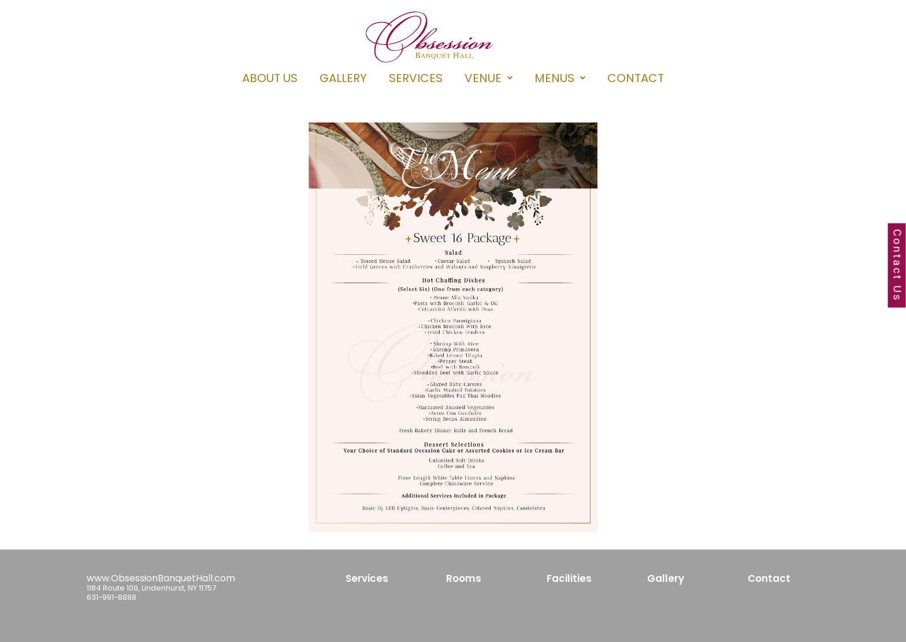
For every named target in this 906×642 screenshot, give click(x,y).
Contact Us (897, 265)
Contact (769, 578)
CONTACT (635, 78)
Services (367, 578)
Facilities (569, 578)
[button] (488, 78)
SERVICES (416, 78)
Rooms (463, 578)
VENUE (489, 78)
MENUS (559, 78)
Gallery (665, 578)
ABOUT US (270, 78)
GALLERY (343, 78)
